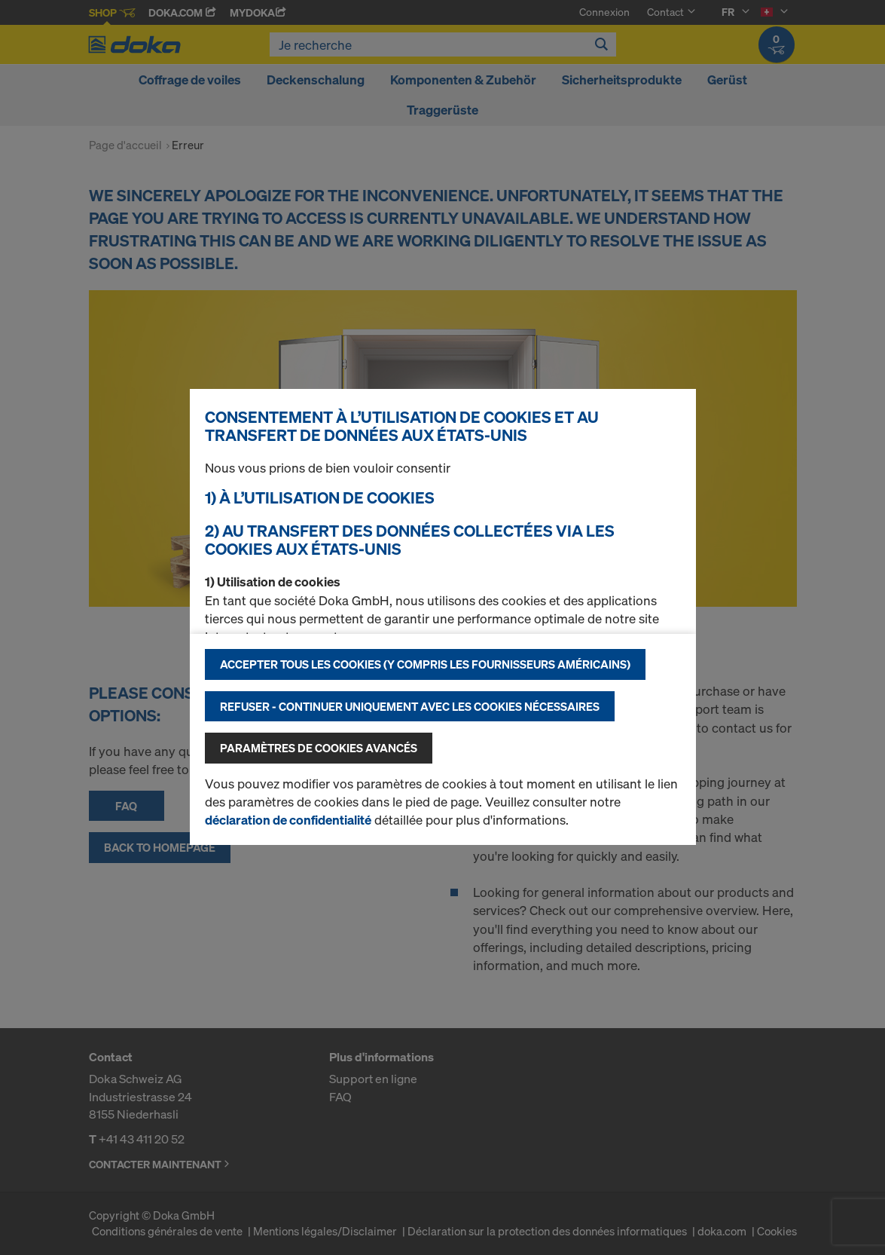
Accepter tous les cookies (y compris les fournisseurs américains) (425, 664)
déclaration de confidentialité (288, 819)
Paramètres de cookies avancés (318, 747)
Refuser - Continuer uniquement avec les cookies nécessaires (410, 706)
